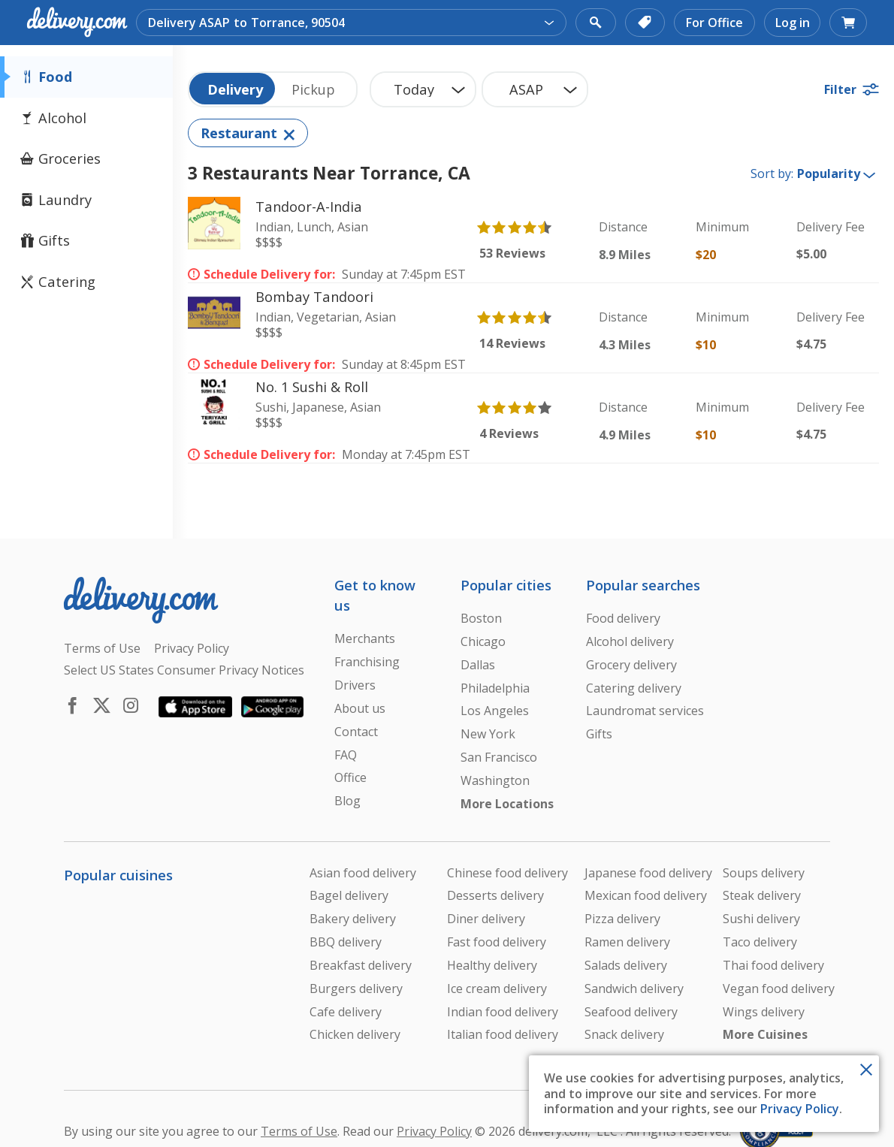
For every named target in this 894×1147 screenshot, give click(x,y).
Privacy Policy (799, 1108)
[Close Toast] (866, 1068)
